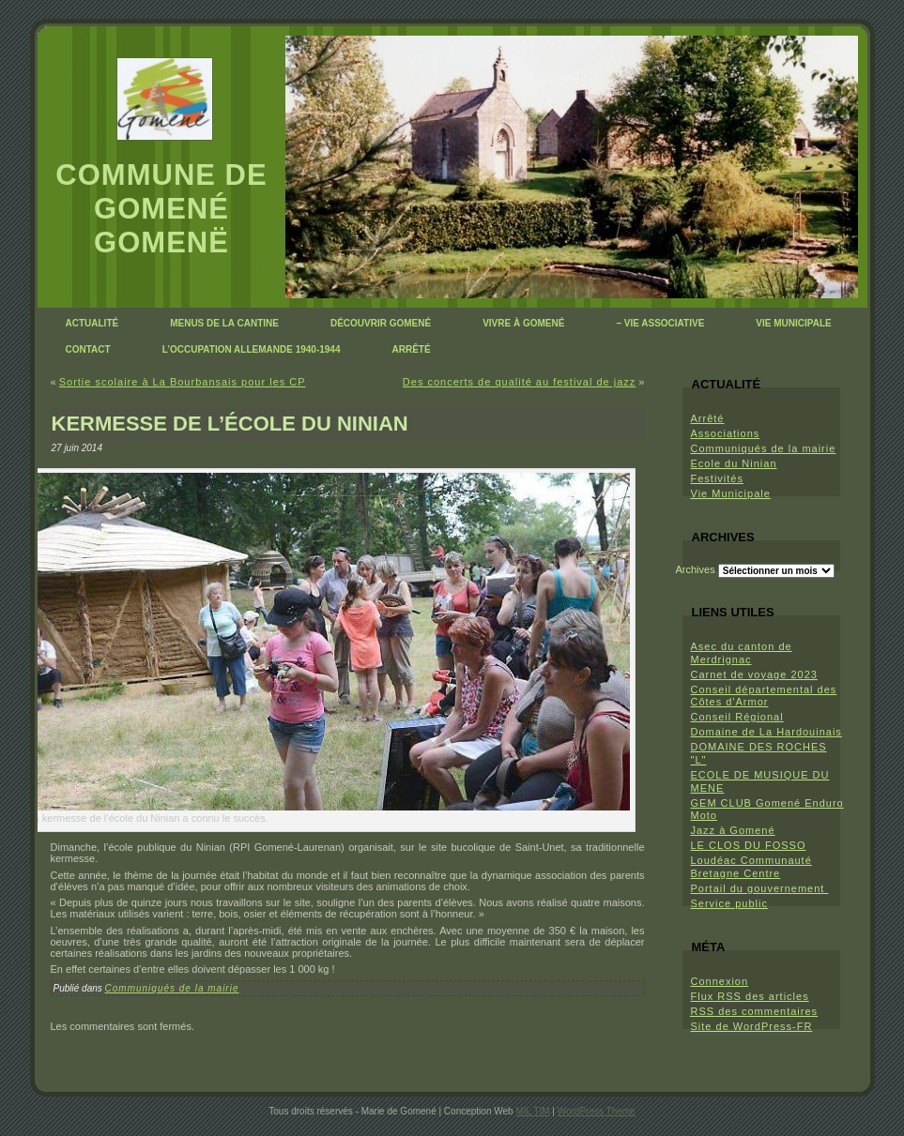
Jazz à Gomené (733, 830)
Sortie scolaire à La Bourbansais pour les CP (182, 381)
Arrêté (708, 418)
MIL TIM (532, 1111)
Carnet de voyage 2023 (754, 674)
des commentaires (755, 1011)
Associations (725, 433)
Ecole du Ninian (734, 463)
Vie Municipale (731, 493)
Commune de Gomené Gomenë (161, 209)
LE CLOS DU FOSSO (748, 845)
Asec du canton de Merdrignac (741, 653)
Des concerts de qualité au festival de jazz (519, 381)
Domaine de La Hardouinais (766, 731)
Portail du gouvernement (760, 888)
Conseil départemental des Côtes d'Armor (764, 696)
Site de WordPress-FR (752, 1026)
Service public (729, 903)
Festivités (717, 478)
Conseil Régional (737, 716)
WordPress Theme (597, 1111)
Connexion (720, 981)
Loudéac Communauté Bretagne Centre (751, 867)
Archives (695, 569)
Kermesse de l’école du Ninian (230, 423)
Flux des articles (750, 996)
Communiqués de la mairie (172, 988)
